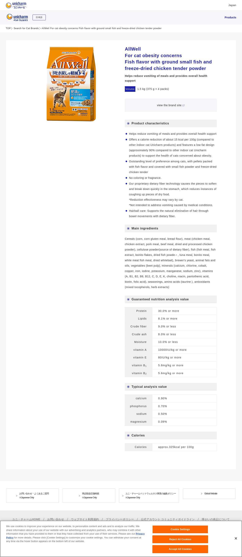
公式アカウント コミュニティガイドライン (168, 519)
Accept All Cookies (180, 551)
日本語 (39, 17)
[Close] (236, 540)
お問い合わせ (55, 519)
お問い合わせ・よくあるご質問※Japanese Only (34, 495)
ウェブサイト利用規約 (85, 519)
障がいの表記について (216, 519)
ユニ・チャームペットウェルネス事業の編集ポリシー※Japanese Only (150, 495)
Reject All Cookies (180, 541)
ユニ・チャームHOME (26, 519)
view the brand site (169, 105)
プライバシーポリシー (120, 519)
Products (230, 17)
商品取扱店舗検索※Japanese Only (90, 495)
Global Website (210, 493)
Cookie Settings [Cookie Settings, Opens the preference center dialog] (180, 531)
